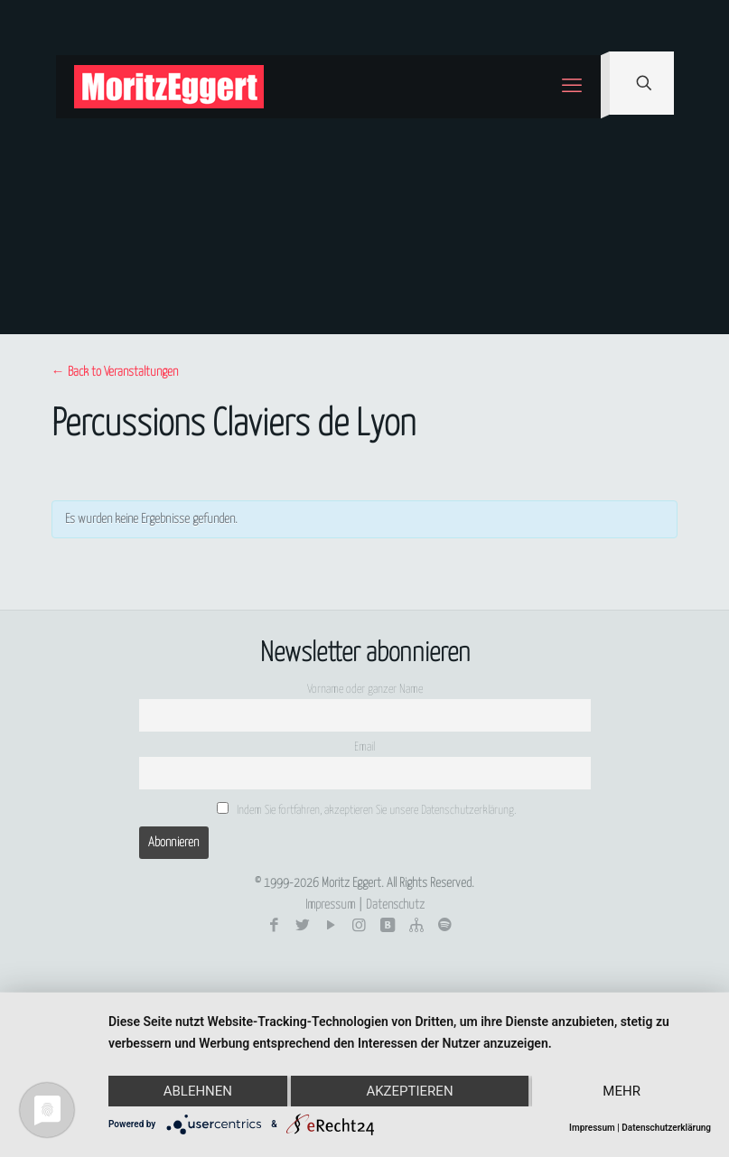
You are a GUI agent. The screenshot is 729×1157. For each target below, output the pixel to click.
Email (364, 747)
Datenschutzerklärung (666, 1128)
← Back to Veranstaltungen (114, 372)
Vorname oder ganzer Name (365, 689)
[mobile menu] (571, 86)
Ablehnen (198, 1091)
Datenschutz (395, 905)
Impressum (330, 905)
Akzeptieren (409, 1091)
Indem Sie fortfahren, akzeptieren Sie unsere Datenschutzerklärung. (367, 809)
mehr (621, 1091)
